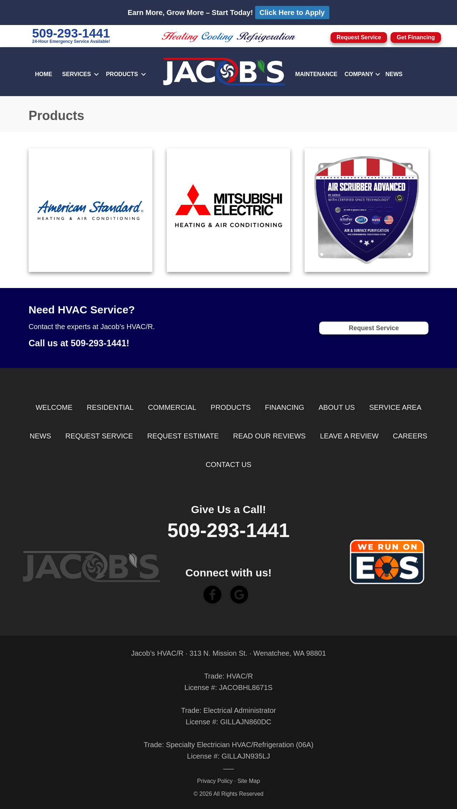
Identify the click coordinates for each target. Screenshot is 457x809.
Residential (110, 407)
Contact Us (228, 464)
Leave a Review (349, 436)
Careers (410, 436)
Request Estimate (183, 436)
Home (43, 74)
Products (122, 74)
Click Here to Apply (292, 12)
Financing (284, 407)
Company (359, 74)
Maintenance (316, 74)
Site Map (248, 781)
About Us (336, 407)
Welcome (54, 407)
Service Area (395, 407)
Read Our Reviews (269, 436)
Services (76, 74)
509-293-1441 (71, 33)
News (394, 74)
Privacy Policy (215, 781)
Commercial (172, 407)
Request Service (99, 436)
